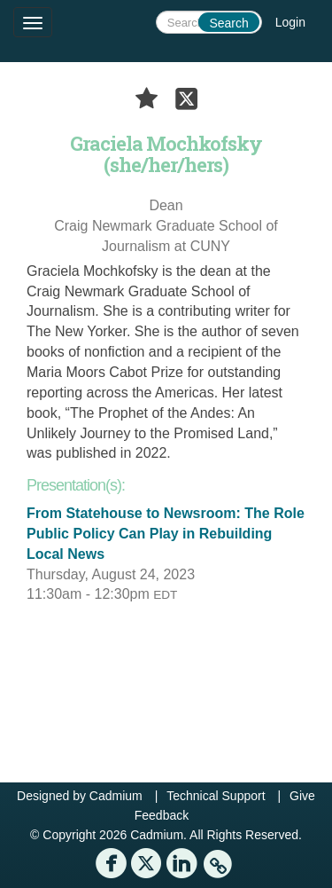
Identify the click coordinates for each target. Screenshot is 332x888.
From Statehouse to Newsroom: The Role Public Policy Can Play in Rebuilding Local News (166, 534)
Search (228, 23)
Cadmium (116, 796)
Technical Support (215, 796)
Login (290, 22)
